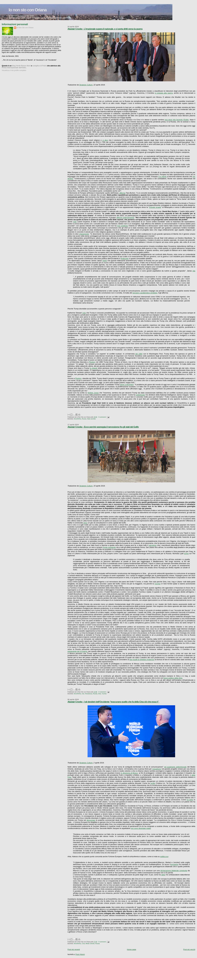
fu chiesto (93, 368)
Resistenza (88, 693)
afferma (122, 193)
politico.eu (164, 856)
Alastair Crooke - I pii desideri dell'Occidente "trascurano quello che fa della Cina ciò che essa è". (113, 701)
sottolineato (140, 395)
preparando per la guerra (77, 651)
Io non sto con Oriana (28, 10)
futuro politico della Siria (172, 678)
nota (74, 222)
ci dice (105, 140)
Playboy (92, 362)
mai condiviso (122, 226)
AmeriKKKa (77, 419)
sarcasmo (153, 545)
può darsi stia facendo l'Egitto (177, 120)
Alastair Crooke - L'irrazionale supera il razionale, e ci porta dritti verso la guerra (105, 29)
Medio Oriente (90, 943)
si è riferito (162, 176)
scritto (152, 783)
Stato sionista (91, 419)
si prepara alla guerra (164, 93)
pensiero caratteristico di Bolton (145, 293)
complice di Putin (39, 66)
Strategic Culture (86, 85)
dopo (85, 523)
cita (193, 271)
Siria (99, 693)
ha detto (190, 800)
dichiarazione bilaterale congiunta (173, 871)
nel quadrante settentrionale (175, 767)
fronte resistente (109, 547)
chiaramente (84, 234)
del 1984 (138, 354)
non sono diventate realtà (141, 828)
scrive (186, 553)
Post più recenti (74, 949)
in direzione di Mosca (129, 773)
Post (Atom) (80, 954)
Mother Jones (93, 393)
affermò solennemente (125, 218)
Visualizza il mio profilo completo (14, 70)
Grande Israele (155, 207)
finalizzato (125, 259)
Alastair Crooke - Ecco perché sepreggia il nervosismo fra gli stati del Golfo (103, 427)
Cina (83, 943)
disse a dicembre (127, 385)
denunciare (91, 820)
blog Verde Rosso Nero (21, 66)
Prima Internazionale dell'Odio (14, 68)
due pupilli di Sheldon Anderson (141, 660)
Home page (131, 949)
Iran (83, 693)
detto (163, 875)
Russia (84, 419)
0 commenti (102, 417)
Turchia (157, 584)
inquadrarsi (156, 769)
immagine (174, 864)
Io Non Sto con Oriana (25, 28)
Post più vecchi (189, 949)
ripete (104, 261)
